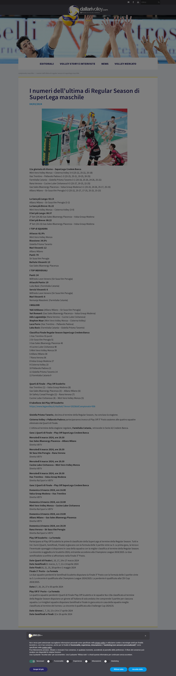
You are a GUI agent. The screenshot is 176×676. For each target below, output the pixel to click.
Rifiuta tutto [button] (119, 669)
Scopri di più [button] (38, 669)
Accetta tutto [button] (137, 669)
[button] (145, 636)
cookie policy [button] (47, 647)
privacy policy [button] (100, 643)
